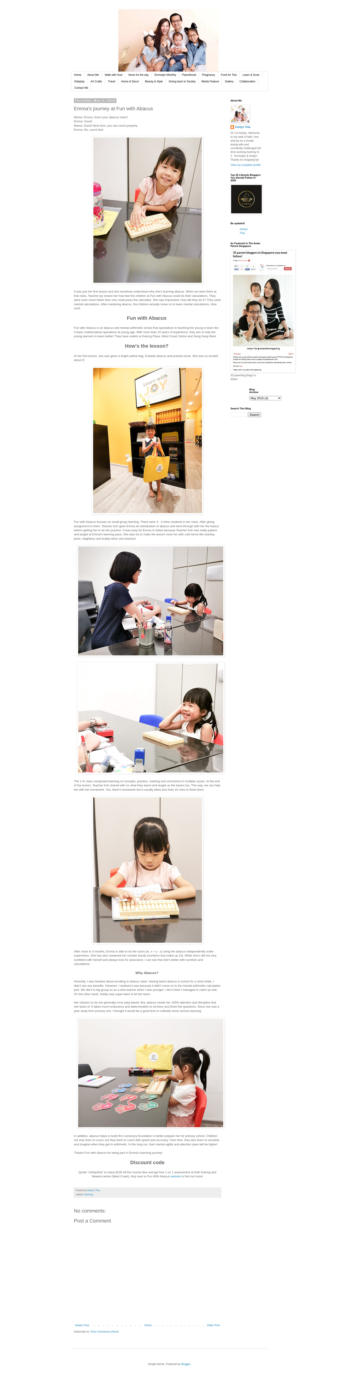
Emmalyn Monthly (165, 74)
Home (77, 74)
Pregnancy (208, 74)
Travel (111, 81)
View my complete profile (245, 165)
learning (88, 1194)
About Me (93, 74)
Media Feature (210, 81)
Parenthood (189, 74)
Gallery (229, 81)
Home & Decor (130, 81)
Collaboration (247, 81)
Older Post (213, 1325)
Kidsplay (79, 81)
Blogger (185, 1364)
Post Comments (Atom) (104, 1331)
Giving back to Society (182, 81)
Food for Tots (229, 74)
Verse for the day (138, 74)
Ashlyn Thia (242, 127)
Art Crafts (96, 81)
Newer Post (82, 1325)
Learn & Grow (251, 74)
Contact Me (81, 87)
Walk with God (113, 74)
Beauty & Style (154, 81)
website (175, 1176)
